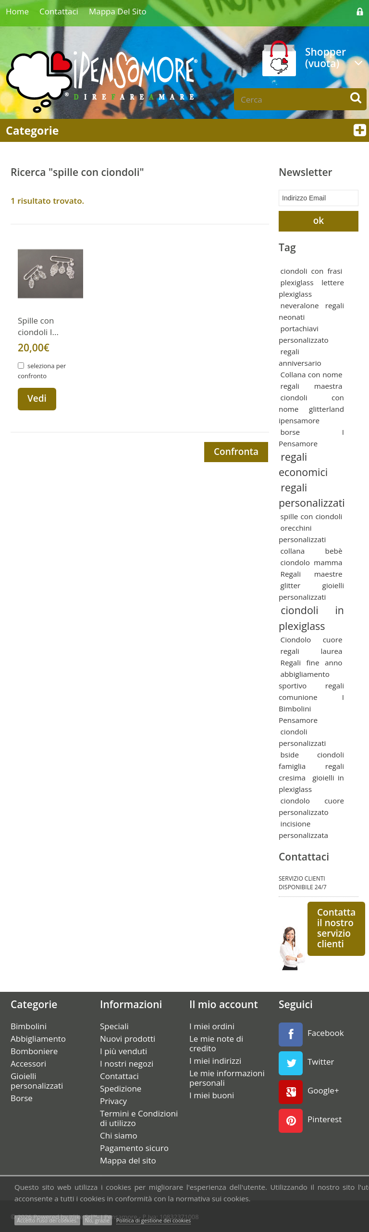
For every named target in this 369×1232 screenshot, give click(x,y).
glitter (291, 585)
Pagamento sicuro (134, 1147)
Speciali (114, 1025)
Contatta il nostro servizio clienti (336, 927)
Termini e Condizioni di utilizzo (139, 1117)
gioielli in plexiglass (311, 782)
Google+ (309, 1091)
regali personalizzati (312, 494)
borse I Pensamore (311, 436)
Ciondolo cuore (312, 638)
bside (290, 753)
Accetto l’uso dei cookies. (47, 1220)
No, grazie (97, 1220)
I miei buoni (211, 1094)
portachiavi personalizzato (304, 333)
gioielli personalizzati (311, 590)
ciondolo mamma (312, 562)
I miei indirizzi (215, 1060)
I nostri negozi (126, 1063)
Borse (22, 1097)
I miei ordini (211, 1025)
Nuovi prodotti (127, 1038)
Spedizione (120, 1087)
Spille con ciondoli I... (38, 326)
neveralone (300, 304)
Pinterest (310, 1120)
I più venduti (123, 1050)
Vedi (37, 398)
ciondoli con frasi (312, 270)
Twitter (306, 1062)
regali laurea (312, 650)
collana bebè (312, 550)
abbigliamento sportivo (304, 678)
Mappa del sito (118, 11)
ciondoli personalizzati (302, 736)
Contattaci (58, 11)
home (17, 11)
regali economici (303, 463)
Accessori (28, 1063)
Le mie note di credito (216, 1043)
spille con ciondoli (312, 516)
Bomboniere (34, 1050)
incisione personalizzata (303, 828)
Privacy (113, 1100)
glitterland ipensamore (311, 413)
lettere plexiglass (311, 287)
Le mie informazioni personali (227, 1077)
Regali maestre (312, 573)
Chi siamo (118, 1134)
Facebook (311, 1034)
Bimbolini (29, 1025)
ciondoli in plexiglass (311, 617)
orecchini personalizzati (302, 533)
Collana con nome (312, 373)
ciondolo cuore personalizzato (311, 805)
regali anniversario (300, 356)
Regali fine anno (312, 661)
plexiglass (297, 281)
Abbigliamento (38, 1038)
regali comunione (311, 690)
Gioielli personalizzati (37, 1080)
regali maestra (312, 385)
